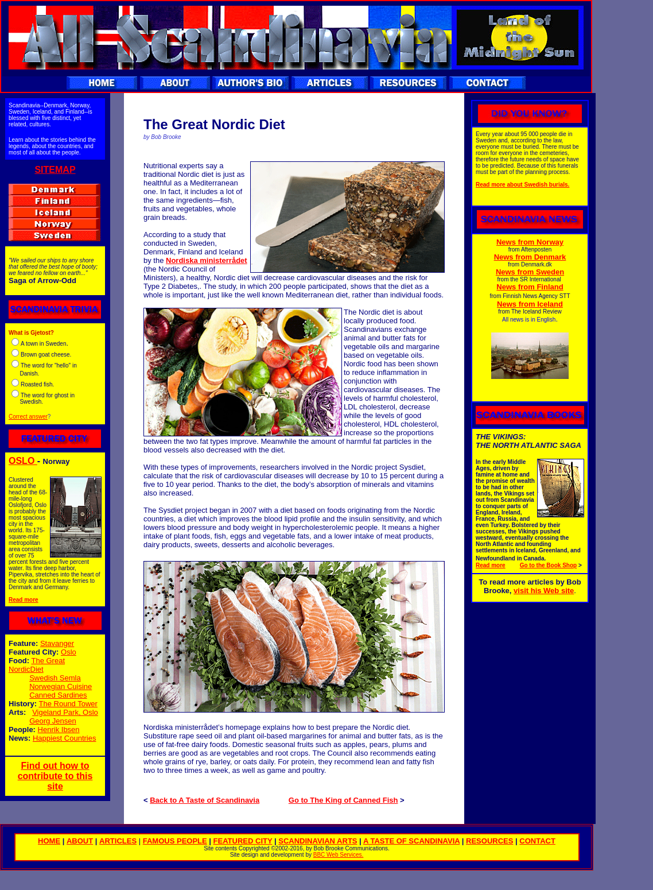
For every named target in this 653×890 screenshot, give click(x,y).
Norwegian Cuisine (60, 686)
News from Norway (529, 242)
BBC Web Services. (338, 855)
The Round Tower (68, 703)
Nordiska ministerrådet (206, 260)
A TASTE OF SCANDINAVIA (411, 841)
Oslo (68, 652)
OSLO (23, 461)
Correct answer (28, 416)
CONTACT (537, 841)
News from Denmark (530, 257)
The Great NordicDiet (37, 665)
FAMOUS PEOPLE (175, 841)
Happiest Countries (64, 738)
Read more (23, 600)
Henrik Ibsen (59, 729)
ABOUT (80, 841)
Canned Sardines (58, 695)
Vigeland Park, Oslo (65, 712)
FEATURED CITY (243, 841)
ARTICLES (118, 841)
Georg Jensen (52, 721)
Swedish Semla (55, 678)
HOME (49, 841)
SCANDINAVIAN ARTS (317, 841)
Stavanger (57, 643)
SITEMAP (54, 170)
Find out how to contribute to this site (55, 776)
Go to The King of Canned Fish (343, 800)
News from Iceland (530, 304)
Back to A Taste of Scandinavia (204, 800)
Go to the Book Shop (548, 565)
